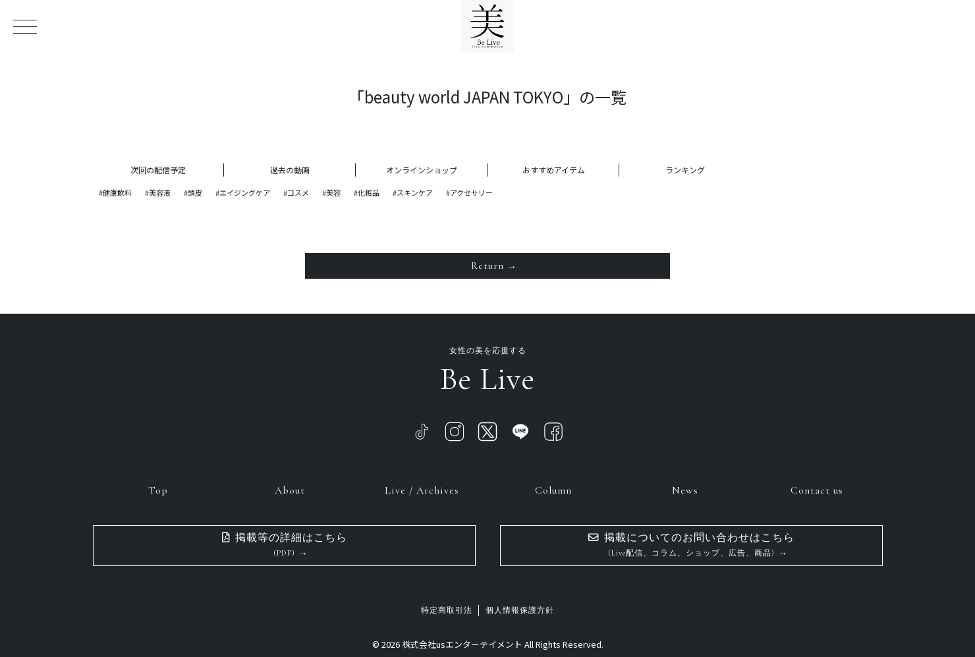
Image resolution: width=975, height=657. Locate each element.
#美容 (331, 192)
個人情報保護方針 (520, 609)
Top (158, 489)
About (290, 489)
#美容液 (158, 192)
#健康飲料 (115, 192)
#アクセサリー (469, 192)
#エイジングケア (242, 192)
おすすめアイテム (553, 169)
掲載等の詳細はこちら (284, 543)
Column (553, 489)
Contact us (817, 489)
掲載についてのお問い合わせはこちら (691, 543)
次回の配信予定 (158, 169)
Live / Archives (422, 489)
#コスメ (296, 192)
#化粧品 (366, 192)
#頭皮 (193, 192)
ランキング (685, 169)
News (685, 489)
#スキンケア (413, 192)
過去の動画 (290, 169)
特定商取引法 (446, 609)
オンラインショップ (421, 169)
